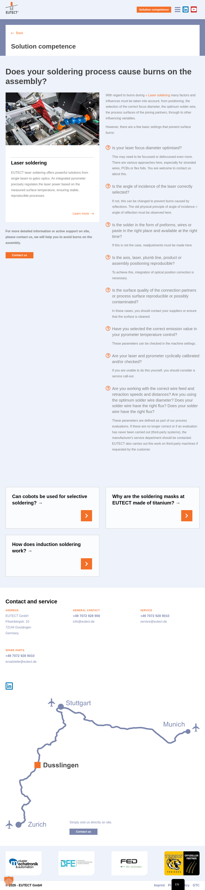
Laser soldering (159, 95)
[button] (9, 881)
